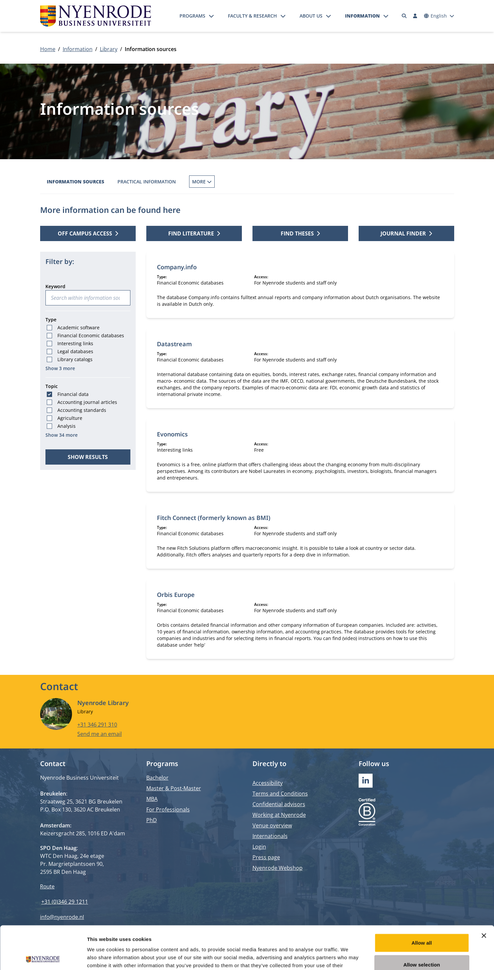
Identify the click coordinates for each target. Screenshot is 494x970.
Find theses (300, 233)
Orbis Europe (176, 595)
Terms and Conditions (280, 793)
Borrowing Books (212, 181)
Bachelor (157, 777)
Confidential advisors (278, 804)
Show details (348, 957)
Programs (192, 16)
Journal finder (406, 233)
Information (362, 16)
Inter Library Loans (273, 181)
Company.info (177, 267)
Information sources (75, 181)
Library (108, 49)
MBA (152, 799)
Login (259, 846)
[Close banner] (483, 892)
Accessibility (267, 783)
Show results (88, 457)
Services (322, 181)
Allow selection (421, 921)
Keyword (55, 286)
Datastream (174, 344)
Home (47, 49)
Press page (266, 857)
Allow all (421, 899)
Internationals (270, 836)
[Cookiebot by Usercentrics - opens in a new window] (43, 957)
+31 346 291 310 (97, 724)
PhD (151, 820)
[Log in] (415, 16)
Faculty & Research (252, 16)
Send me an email (99, 734)
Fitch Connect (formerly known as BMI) (213, 518)
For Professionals (168, 809)
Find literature (194, 233)
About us (311, 16)
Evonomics (172, 434)
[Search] (404, 16)
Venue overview (272, 825)
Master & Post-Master (173, 788)
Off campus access (369, 181)
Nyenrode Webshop (277, 868)
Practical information (146, 181)
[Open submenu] (211, 16)
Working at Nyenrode (279, 814)
